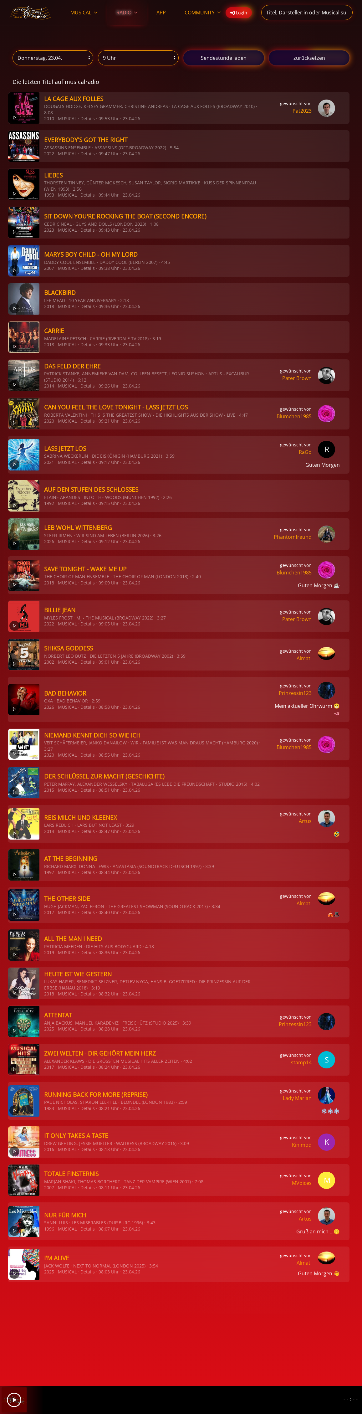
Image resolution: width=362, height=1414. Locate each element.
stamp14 (301, 1062)
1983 (49, 1108)
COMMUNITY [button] (203, 12)
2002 (49, 662)
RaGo (305, 452)
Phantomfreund (293, 536)
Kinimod (302, 1144)
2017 (49, 912)
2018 (49, 306)
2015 (49, 790)
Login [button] (238, 13)
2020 (49, 421)
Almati (304, 658)
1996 (49, 1229)
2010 (49, 118)
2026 (49, 541)
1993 (49, 195)
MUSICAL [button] (84, 12)
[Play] (14, 1399)
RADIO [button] (127, 12)
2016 (49, 1149)
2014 (49, 386)
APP (161, 12)
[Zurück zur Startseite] (30, 12)
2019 (49, 952)
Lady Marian (297, 1098)
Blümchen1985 (294, 416)
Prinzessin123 (295, 693)
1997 (49, 872)
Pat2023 (302, 110)
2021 (49, 462)
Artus (305, 821)
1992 (49, 503)
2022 (49, 154)
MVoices (302, 1183)
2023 (49, 230)
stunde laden (224, 57)
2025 (49, 1029)
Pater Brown (297, 378)
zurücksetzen (309, 57)
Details (87, 118)
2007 (49, 268)
